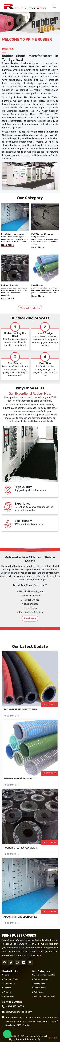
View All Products (30, 308)
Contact (6, 988)
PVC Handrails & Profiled (43, 996)
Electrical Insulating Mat (30, 591)
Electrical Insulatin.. (12, 234)
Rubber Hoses (30, 604)
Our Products (8, 983)
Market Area (8, 996)
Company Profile (10, 979)
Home (5, 975)
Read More (7, 245)
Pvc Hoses (30, 608)
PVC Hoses (37, 285)
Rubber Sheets (9, 285)
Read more (36, 955)
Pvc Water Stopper (30, 595)
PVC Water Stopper (42, 234)
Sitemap (6, 992)
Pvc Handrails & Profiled (30, 612)
